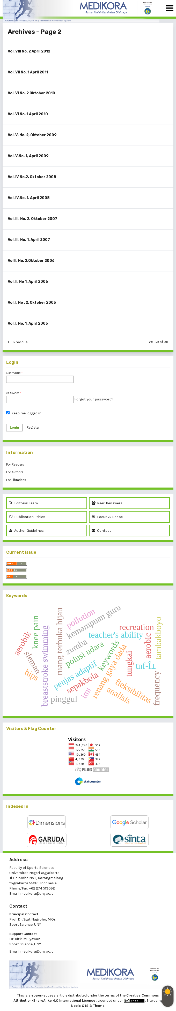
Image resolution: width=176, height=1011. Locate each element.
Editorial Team (23, 503)
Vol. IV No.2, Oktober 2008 (32, 177)
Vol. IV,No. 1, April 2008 (29, 198)
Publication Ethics (27, 517)
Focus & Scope (107, 517)
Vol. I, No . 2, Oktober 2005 (32, 302)
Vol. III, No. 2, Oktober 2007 (32, 219)
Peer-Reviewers (108, 503)
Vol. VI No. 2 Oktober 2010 (31, 93)
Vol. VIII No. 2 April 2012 (29, 51)
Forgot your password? (93, 399)
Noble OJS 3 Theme (88, 1006)
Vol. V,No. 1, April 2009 (28, 156)
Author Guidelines (26, 530)
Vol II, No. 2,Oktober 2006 (31, 261)
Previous (20, 342)
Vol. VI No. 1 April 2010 (28, 114)
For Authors (14, 472)
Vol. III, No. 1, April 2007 (29, 240)
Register (33, 427)
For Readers (15, 464)
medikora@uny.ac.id (37, 893)
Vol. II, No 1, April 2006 (28, 281)
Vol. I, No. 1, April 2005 (28, 323)
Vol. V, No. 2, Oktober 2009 (32, 135)
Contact (101, 530)
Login (14, 427)
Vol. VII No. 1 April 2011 (28, 72)
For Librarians (16, 480)
